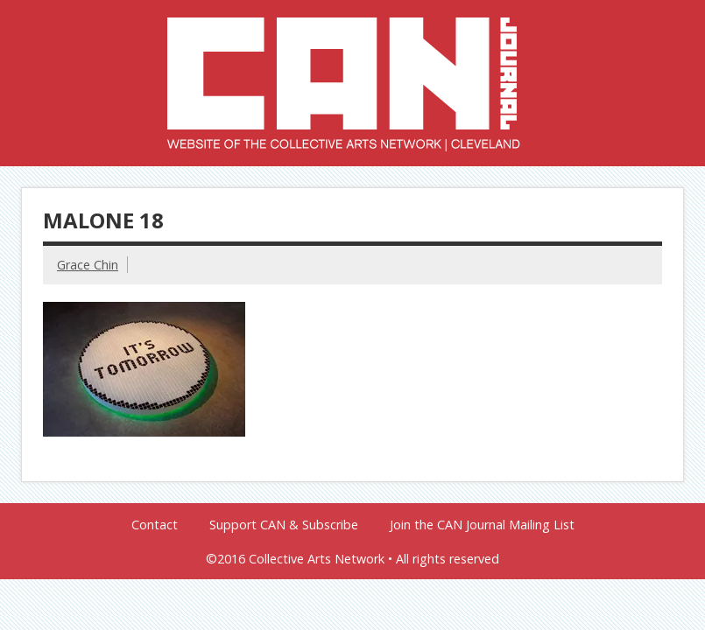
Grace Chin (87, 264)
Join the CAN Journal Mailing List (482, 525)
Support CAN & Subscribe (283, 525)
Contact (154, 525)
